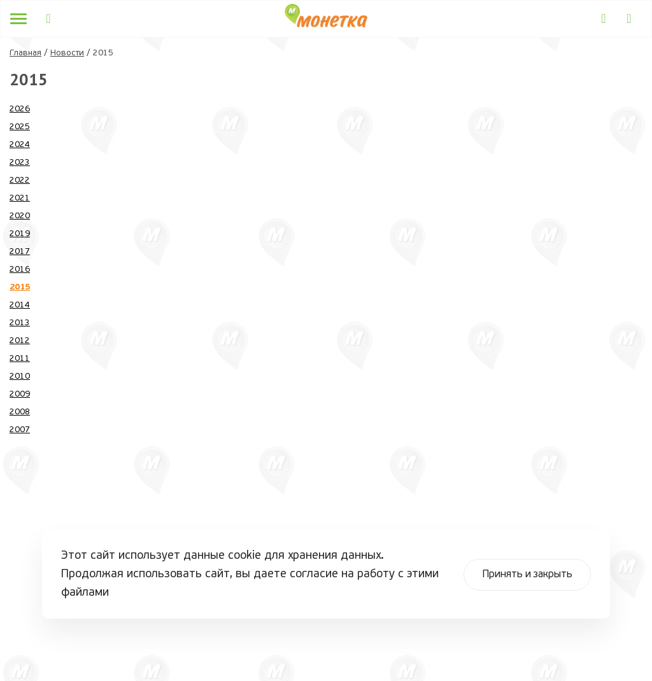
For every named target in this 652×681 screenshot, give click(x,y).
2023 (20, 162)
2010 (20, 376)
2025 (20, 127)
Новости (67, 53)
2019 (20, 234)
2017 (20, 252)
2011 (20, 359)
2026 (20, 109)
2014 (20, 305)
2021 (20, 198)
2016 (20, 269)
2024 (20, 145)
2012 (20, 341)
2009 (20, 394)
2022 (20, 180)
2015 (20, 287)
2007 (20, 430)
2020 (20, 216)
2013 (20, 323)
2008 (20, 412)
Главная (25, 53)
